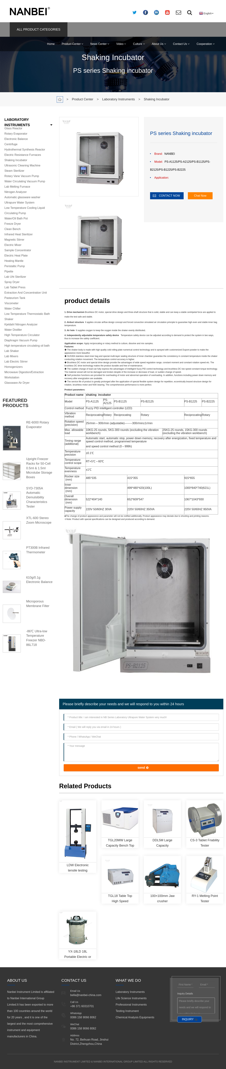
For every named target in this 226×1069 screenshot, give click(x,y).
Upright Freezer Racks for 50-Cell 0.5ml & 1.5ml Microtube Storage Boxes (39, 468)
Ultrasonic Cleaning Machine (22, 165)
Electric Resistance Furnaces (22, 154)
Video (121, 43)
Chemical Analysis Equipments (135, 1017)
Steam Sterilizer (14, 170)
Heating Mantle (13, 260)
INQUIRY (188, 1019)
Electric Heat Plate (16, 255)
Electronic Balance (16, 138)
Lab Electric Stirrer (16, 361)
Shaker (8, 319)
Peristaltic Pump (14, 266)
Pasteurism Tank (14, 297)
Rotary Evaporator (15, 133)
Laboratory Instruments (118, 99)
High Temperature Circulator (22, 335)
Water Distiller (13, 329)
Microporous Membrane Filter (37, 604)
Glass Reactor (13, 128)
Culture (139, 43)
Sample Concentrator (17, 250)
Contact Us (181, 43)
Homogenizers (13, 366)
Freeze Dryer (12, 223)
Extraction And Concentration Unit (25, 292)
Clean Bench (12, 229)
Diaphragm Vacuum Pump (20, 340)
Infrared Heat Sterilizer (18, 234)
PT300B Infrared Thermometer (37, 550)
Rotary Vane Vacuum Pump (21, 176)
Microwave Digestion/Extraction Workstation (24, 375)
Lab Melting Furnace (17, 186)
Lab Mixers (11, 356)
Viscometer (11, 303)
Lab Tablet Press (14, 287)
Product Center (72, 43)
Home (51, 43)
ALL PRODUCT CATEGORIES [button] (38, 29)
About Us (159, 43)
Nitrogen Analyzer (15, 191)
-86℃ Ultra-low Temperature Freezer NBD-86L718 (36, 638)
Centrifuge (10, 144)
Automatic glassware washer (22, 197)
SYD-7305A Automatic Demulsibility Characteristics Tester (36, 497)
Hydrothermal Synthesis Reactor (24, 149)
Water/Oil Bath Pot (16, 218)
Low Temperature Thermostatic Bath (27, 313)
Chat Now (200, 195)
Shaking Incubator (156, 99)
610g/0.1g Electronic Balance (39, 580)
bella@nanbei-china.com (85, 995)
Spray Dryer (11, 282)
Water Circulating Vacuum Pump (24, 181)
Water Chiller (12, 308)
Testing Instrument (127, 1010)
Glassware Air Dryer (16, 382)
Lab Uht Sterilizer (15, 276)
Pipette (8, 271)
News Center (99, 43)
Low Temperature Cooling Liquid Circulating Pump (24, 210)
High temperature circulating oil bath (27, 345)
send (141, 767)
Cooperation (206, 43)
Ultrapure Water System (19, 202)
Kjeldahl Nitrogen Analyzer (21, 324)
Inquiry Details (185, 993)
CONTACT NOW (169, 195)
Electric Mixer (12, 244)
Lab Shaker (11, 350)
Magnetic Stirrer (14, 239)
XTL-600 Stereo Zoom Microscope (38, 520)
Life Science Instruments (131, 998)
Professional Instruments (131, 1004)
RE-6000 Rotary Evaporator (37, 425)
